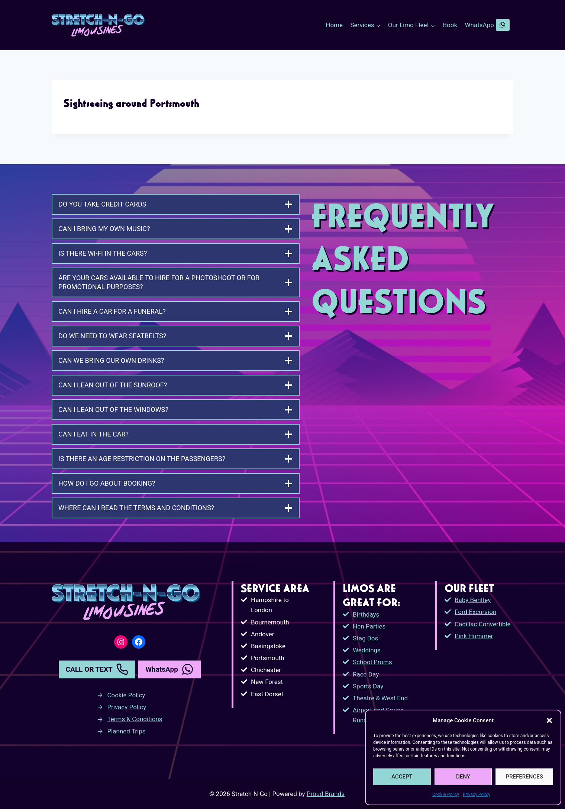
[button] (549, 720)
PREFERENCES (524, 776)
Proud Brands (326, 793)
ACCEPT (402, 776)
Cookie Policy (445, 794)
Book (450, 25)
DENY (463, 776)
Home (334, 25)
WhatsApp (487, 25)
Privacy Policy (476, 794)
